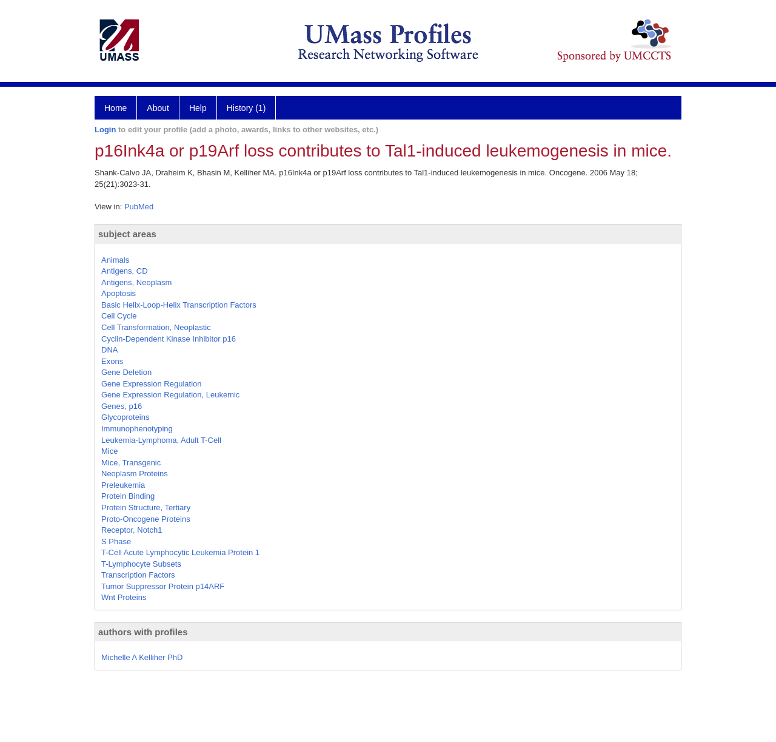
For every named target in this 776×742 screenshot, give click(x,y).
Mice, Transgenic (131, 462)
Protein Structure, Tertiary (145, 507)
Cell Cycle (119, 315)
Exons (112, 361)
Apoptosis (118, 293)
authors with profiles (143, 632)
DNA (109, 349)
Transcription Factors (138, 574)
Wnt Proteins (123, 597)
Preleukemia (123, 485)
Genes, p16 (121, 406)
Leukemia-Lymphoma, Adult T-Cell (161, 440)
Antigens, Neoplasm (136, 282)
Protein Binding (128, 496)
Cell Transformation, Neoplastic (156, 327)
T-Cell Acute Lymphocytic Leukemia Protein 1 (180, 552)
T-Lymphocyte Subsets (141, 563)
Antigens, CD (124, 270)
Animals (115, 260)
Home (115, 108)
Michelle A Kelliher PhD (141, 657)
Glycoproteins (125, 417)
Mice (109, 451)
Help (198, 108)
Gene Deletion (126, 372)
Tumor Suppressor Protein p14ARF (162, 586)
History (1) (246, 108)
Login (105, 129)
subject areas (127, 234)
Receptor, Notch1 (131, 530)
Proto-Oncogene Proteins (145, 519)
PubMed (138, 206)
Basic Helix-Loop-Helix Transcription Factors (178, 304)
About (158, 108)
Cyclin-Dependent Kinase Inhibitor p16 (168, 338)
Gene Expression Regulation (151, 383)
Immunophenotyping (137, 428)
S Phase (116, 541)
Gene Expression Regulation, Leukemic (170, 394)
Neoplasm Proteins (134, 473)
